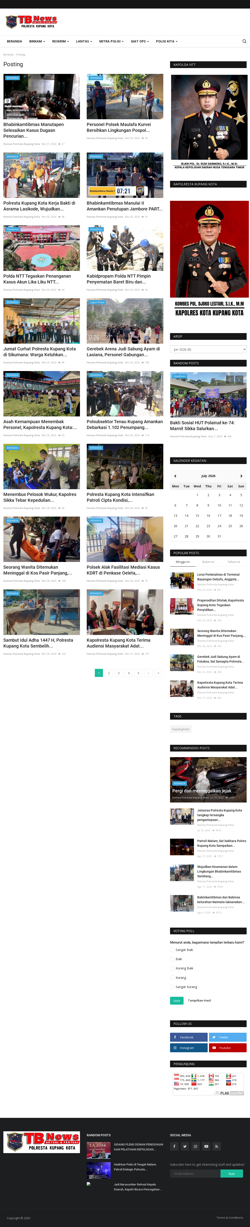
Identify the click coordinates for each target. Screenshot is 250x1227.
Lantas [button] (84, 41)
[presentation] (230, 380)
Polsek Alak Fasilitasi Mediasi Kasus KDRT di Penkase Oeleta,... (123, 570)
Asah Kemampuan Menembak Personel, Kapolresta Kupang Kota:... (40, 424)
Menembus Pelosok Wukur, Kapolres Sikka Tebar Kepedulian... (39, 497)
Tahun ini (233, 562)
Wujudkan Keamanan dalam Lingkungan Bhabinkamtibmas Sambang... (219, 871)
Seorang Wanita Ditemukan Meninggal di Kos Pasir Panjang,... (37, 570)
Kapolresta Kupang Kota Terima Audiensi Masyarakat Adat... (118, 643)
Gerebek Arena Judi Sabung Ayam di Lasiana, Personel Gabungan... (123, 351)
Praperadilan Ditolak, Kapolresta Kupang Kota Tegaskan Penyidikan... (220, 605)
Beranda (14, 41)
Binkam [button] (37, 41)
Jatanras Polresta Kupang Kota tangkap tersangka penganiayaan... (219, 815)
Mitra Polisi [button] (111, 41)
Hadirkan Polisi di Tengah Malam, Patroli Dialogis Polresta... (135, 1167)
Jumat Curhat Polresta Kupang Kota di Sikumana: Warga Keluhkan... (39, 351)
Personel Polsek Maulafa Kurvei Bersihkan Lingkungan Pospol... (119, 127)
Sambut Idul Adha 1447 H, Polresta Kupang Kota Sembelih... (38, 643)
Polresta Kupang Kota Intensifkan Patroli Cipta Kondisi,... (120, 497)
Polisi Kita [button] (166, 41)
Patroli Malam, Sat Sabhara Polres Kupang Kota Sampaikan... (221, 843)
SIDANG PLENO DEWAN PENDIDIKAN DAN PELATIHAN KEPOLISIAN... (138, 1147)
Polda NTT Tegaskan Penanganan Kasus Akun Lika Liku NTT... (37, 279)
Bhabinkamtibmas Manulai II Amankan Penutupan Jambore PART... (125, 206)
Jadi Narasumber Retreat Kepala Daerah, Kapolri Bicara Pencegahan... (138, 1187)
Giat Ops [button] (140, 41)
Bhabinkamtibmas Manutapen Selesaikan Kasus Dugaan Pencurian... (33, 130)
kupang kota (180, 729)
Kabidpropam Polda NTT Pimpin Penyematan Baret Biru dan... (119, 279)
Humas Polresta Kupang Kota (21, 144)
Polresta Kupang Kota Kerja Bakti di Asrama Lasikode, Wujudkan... (39, 206)
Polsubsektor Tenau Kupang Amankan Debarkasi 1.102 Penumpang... (125, 424)
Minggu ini (183, 562)
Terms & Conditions (230, 1218)
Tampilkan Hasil (199, 1000)
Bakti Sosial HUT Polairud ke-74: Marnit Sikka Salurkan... (202, 425)
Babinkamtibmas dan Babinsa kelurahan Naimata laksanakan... (221, 899)
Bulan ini (208, 562)
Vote (176, 1001)
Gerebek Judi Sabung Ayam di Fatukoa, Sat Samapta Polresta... (220, 659)
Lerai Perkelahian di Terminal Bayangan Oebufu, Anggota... (218, 577)
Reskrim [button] (60, 41)
